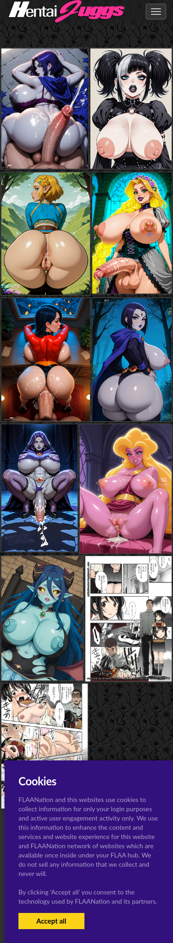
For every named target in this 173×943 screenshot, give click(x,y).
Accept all (51, 921)
